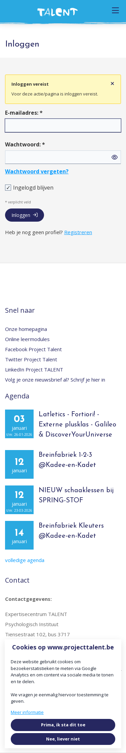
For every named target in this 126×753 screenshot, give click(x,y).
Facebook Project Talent (33, 349)
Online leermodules (27, 339)
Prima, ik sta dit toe (63, 725)
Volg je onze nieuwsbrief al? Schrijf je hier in (55, 379)
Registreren (78, 232)
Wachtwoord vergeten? (37, 171)
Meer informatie (27, 712)
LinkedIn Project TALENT (34, 369)
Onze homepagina (26, 329)
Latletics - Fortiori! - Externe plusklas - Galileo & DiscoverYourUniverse (77, 424)
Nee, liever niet (63, 739)
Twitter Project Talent (31, 359)
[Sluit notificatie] (112, 83)
